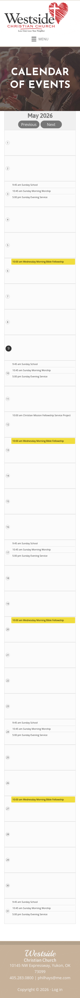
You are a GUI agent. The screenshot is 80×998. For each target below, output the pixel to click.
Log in (57, 989)
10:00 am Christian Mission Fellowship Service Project (41, 415)
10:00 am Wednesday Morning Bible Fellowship (38, 261)
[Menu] (40, 38)
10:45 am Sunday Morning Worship (31, 191)
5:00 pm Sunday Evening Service (29, 197)
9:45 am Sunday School (25, 184)
